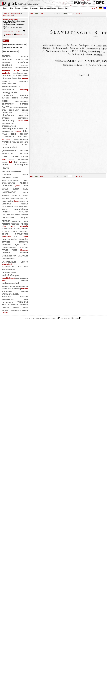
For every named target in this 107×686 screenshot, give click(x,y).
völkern (24, 280)
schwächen (21, 233)
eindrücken (7, 112)
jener (18, 186)
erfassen (23, 115)
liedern (5, 201)
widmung (22, 302)
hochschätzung (11, 171)
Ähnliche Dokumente (10, 51)
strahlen (6, 241)
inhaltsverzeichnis (10, 180)
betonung (24, 90)
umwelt (6, 252)
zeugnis (15, 307)
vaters (24, 261)
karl (25, 188)
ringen (24, 224)
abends (6, 55)
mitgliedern (7, 206)
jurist (16, 188)
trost (14, 249)
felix (13, 134)
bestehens (8, 89)
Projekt (17, 8)
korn (25, 192)
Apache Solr (66, 318)
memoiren (23, 201)
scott (16, 236)
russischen (7, 228)
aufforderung (21, 67)
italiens (24, 183)
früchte (24, 142)
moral (5, 209)
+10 (79, 14)
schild (14, 231)
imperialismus (10, 177)
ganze (25, 144)
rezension (15, 224)
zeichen (5, 307)
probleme (16, 221)
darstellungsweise (19, 107)
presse (6, 220)
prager (24, 217)
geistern (24, 153)
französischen (21, 139)
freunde (15, 142)
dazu (4, 110)
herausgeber (21, 164)
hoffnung (6, 174)
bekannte (23, 81)
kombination (9, 192)
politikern (8, 217)
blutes (24, 97)
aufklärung (6, 70)
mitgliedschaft (21, 206)
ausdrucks (6, 73)
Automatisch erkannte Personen (14, 44)
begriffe (6, 81)
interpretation (8, 183)
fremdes (6, 142)
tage (16, 244)
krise (25, 195)
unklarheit (7, 255)
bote (5, 100)
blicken (5, 97)
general (6, 156)
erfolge (5, 118)
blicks (15, 97)
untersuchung (8, 258)
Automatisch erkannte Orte (12, 48)
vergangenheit (9, 269)
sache (17, 228)
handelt (24, 162)
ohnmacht (23, 211)
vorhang (16, 288)
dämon (24, 103)
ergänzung (23, 118)
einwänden (8, 115)
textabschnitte (9, 247)
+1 (73, 14)
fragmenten (6, 139)
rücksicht (24, 226)
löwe (11, 201)
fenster (24, 134)
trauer (5, 249)
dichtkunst (14, 110)
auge (25, 70)
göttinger (11, 159)
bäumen (6, 78)
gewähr (24, 156)
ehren (25, 110)
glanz (4, 159)
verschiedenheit (8, 278)
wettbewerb (7, 302)
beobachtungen (9, 83)
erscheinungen (9, 126)
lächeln (14, 198)
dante (5, 106)
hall (10, 162)
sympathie (6, 244)
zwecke (5, 312)
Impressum (34, 8)
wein (26, 299)
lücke (16, 201)
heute (5, 167)
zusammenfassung (19, 310)
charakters (8, 103)
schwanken (6, 237)
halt (16, 162)
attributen (7, 67)
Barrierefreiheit (63, 8)
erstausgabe (9, 128)
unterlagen (20, 255)
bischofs (24, 95)
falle (25, 131)
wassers (24, 296)
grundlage (23, 159)
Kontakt (25, 8)
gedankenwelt (9, 150)
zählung (24, 304)
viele (4, 281)
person (24, 214)
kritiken (5, 198)
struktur (23, 241)
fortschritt (22, 136)
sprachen (13, 239)
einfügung (25, 113)
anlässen (6, 62)
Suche (5, 8)
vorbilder (6, 288)
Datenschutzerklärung (48, 8)
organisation (8, 214)
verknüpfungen (10, 275)
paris (17, 214)
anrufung (23, 62)
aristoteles (24, 65)
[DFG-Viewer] (18, 32)
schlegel (23, 231)
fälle (4, 134)
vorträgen (7, 291)
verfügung (23, 266)
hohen (25, 174)
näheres (6, 211)
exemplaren (7, 131)
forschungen (8, 136)
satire (25, 228)
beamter (16, 78)
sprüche (23, 239)
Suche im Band (8, 15)
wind (4, 304)
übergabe (24, 250)
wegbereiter (8, 299)
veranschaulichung (9, 264)
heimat (5, 164)
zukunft (5, 310)
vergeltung (9, 272)
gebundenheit (9, 147)
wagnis (24, 291)
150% (41, 14)
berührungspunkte (11, 86)
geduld (23, 150)
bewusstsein (7, 95)
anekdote (22, 59)
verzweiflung (21, 278)
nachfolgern (21, 209)
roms (13, 226)
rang (25, 221)
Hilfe (11, 8)
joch (25, 185)
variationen (9, 261)
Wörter (5, 41)
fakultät (18, 131)
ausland (6, 75)
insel (25, 180)
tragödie (23, 247)
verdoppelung (8, 266)
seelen (25, 237)
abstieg (24, 56)
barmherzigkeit (20, 75)
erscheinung (7, 123)
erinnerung (8, 120)
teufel (25, 244)
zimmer (24, 307)
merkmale (6, 203)
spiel (4, 239)
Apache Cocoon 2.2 (51, 318)
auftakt (17, 70)
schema (5, 231)
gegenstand (7, 153)
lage (20, 198)
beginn (25, 78)
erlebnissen (23, 121)
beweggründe (9, 92)
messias (24, 203)
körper (5, 195)
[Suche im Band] (8, 32)
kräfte (16, 195)
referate (6, 224)
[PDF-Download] (8, 34)
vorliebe (24, 289)
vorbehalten (22, 286)
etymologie (22, 128)
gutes (4, 162)
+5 (76, 14)
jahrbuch (7, 185)
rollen (4, 226)
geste (15, 156)
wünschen (13, 304)
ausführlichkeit (20, 73)
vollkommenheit (11, 283)
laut (26, 198)
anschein (7, 65)
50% (31, 14)
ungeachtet (24, 253)
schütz (5, 233)
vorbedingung (8, 286)
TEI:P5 (77, 318)
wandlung (6, 296)
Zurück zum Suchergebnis (11, 13)
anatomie (7, 59)
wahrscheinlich (10, 294)
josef (5, 188)
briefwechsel (21, 101)
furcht (5, 144)
